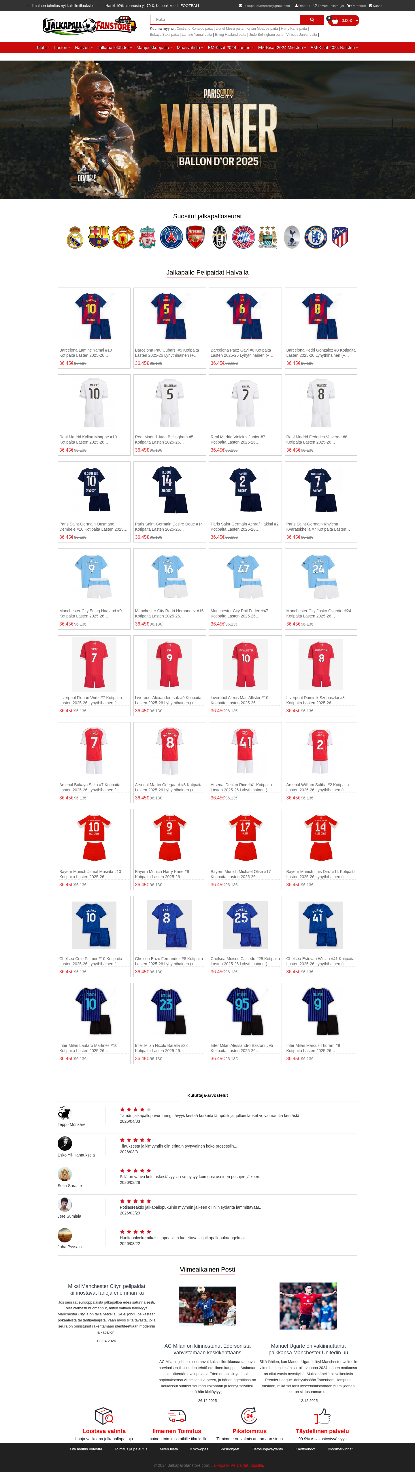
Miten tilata (169, 1449)
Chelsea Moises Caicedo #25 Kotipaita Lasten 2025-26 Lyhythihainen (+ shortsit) (245, 961)
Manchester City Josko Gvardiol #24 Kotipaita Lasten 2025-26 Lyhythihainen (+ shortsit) (318, 614)
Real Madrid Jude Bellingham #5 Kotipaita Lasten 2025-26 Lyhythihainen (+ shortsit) (164, 440)
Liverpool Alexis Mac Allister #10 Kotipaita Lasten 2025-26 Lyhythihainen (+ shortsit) (239, 700)
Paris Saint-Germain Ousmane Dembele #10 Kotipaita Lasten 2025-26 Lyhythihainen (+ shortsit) (92, 527)
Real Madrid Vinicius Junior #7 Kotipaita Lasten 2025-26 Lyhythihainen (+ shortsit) (238, 440)
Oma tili (302, 5)
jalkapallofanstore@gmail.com (264, 5)
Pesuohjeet (229, 1449)
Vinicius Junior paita (301, 35)
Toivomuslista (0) (329, 5)
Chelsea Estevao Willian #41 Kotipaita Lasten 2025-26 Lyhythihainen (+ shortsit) (320, 961)
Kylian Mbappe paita (262, 29)
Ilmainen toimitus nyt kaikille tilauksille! (63, 5)
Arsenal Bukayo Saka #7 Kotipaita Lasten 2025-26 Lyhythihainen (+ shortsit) (89, 787)
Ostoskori (356, 5)
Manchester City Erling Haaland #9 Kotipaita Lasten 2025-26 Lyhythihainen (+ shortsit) (90, 614)
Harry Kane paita (294, 29)
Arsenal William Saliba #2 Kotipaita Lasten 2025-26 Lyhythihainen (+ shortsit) (317, 787)
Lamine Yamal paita (197, 35)
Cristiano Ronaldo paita (195, 29)
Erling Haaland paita (230, 35)
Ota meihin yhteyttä (86, 1449)
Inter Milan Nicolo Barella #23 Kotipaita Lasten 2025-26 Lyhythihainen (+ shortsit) (161, 1048)
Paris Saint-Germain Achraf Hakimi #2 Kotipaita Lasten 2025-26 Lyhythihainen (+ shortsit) (245, 527)
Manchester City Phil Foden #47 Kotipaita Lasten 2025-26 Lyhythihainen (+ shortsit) (239, 614)
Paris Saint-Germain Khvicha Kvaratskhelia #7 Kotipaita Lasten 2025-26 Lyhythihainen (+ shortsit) (317, 527)
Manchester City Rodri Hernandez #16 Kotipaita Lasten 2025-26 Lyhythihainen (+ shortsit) (169, 614)
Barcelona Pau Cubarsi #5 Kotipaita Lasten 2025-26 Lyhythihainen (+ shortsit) (167, 353)
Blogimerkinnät (340, 1449)
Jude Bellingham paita (266, 35)
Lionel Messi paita (230, 29)
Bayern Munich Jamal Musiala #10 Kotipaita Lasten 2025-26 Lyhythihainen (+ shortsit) (90, 874)
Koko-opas (199, 1449)
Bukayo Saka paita (164, 35)
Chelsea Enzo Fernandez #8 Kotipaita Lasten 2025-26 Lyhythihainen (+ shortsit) (169, 961)
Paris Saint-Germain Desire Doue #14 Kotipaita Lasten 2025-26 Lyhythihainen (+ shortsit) (169, 527)
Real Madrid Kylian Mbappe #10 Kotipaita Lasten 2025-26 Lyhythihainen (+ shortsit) (88, 440)
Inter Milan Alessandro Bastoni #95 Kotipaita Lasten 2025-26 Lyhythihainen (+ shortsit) (242, 1048)
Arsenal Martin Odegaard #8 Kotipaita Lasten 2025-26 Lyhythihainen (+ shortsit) (169, 787)
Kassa (375, 5)
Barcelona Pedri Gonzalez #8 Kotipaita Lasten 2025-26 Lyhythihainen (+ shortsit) (321, 353)
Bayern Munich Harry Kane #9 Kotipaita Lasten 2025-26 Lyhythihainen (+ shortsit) (162, 874)
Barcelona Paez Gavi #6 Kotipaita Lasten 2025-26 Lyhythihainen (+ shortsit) (241, 353)
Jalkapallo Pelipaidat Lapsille (237, 1465)
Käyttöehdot (305, 1449)
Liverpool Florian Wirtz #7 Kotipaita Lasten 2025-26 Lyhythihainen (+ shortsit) (90, 700)
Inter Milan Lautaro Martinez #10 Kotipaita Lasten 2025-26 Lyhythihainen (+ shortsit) (88, 1048)
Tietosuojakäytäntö (267, 1449)
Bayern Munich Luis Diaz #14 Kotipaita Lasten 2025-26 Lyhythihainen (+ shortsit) (321, 874)
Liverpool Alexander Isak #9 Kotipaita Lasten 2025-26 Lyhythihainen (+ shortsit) (168, 700)
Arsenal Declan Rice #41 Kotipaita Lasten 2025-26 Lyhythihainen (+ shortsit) (241, 787)
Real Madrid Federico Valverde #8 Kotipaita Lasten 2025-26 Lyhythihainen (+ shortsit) (316, 440)
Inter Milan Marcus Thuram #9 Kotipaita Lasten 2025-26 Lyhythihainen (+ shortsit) (313, 1048)
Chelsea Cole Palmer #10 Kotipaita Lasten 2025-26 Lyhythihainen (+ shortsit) (90, 961)
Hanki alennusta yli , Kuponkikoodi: (152, 5)
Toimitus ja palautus (130, 1449)
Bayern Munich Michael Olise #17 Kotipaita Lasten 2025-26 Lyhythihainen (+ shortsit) (241, 874)
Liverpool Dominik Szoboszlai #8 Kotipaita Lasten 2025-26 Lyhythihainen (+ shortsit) (315, 700)
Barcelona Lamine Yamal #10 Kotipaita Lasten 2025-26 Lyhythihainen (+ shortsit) (85, 353)
